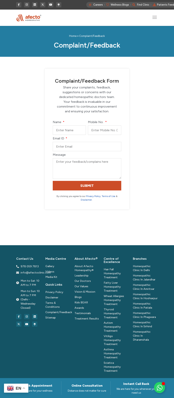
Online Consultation (87, 385)
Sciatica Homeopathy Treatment (112, 367)
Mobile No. (96, 122)
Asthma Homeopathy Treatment (112, 353)
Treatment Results (87, 318)
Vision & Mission (85, 291)
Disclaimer (86, 199)
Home (73, 35)
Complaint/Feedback (58, 312)
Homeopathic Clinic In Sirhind (142, 324)
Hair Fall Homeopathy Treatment (112, 273)
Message (59, 155)
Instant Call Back (136, 384)
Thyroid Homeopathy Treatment (112, 313)
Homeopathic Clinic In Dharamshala (142, 335)
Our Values (81, 286)
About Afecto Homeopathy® (84, 268)
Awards (79, 308)
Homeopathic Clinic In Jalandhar (144, 277)
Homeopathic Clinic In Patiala (142, 305)
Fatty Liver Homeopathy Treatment (112, 286)
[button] (154, 17)
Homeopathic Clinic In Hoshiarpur (145, 296)
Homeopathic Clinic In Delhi (142, 268)
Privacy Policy (93, 196)
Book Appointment (37, 385)
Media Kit (51, 277)
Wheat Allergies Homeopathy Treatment (114, 300)
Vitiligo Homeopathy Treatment (112, 340)
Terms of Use (108, 196)
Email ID (59, 138)
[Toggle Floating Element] (159, 387)
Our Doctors (83, 281)
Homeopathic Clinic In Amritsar (143, 287)
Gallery (49, 266)
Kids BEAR (81, 302)
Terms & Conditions (52, 305)
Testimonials (83, 313)
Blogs (78, 297)
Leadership (81, 275)
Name (57, 122)
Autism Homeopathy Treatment (112, 326)
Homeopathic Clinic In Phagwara (144, 315)
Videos (49, 271)
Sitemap (50, 317)
